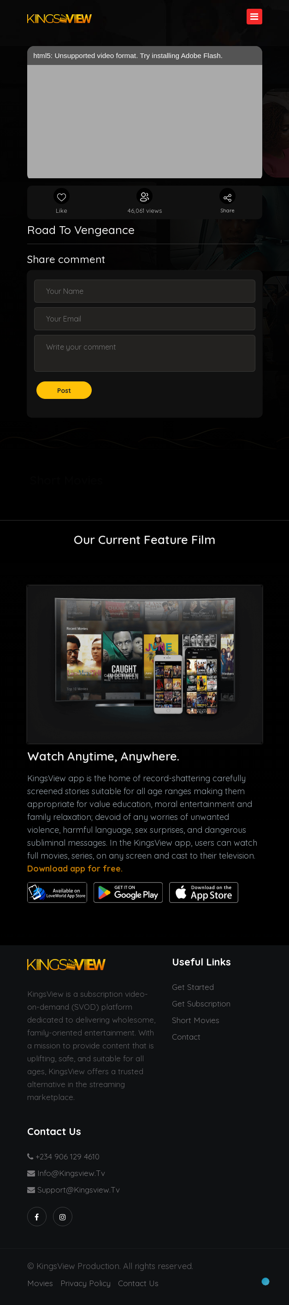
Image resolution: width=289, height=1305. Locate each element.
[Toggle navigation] (254, 16)
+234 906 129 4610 (63, 1156)
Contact (186, 1037)
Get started (193, 987)
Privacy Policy (85, 1283)
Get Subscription (201, 1003)
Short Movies (195, 1020)
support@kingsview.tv (73, 1189)
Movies (40, 1283)
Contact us (138, 1283)
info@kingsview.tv (66, 1173)
